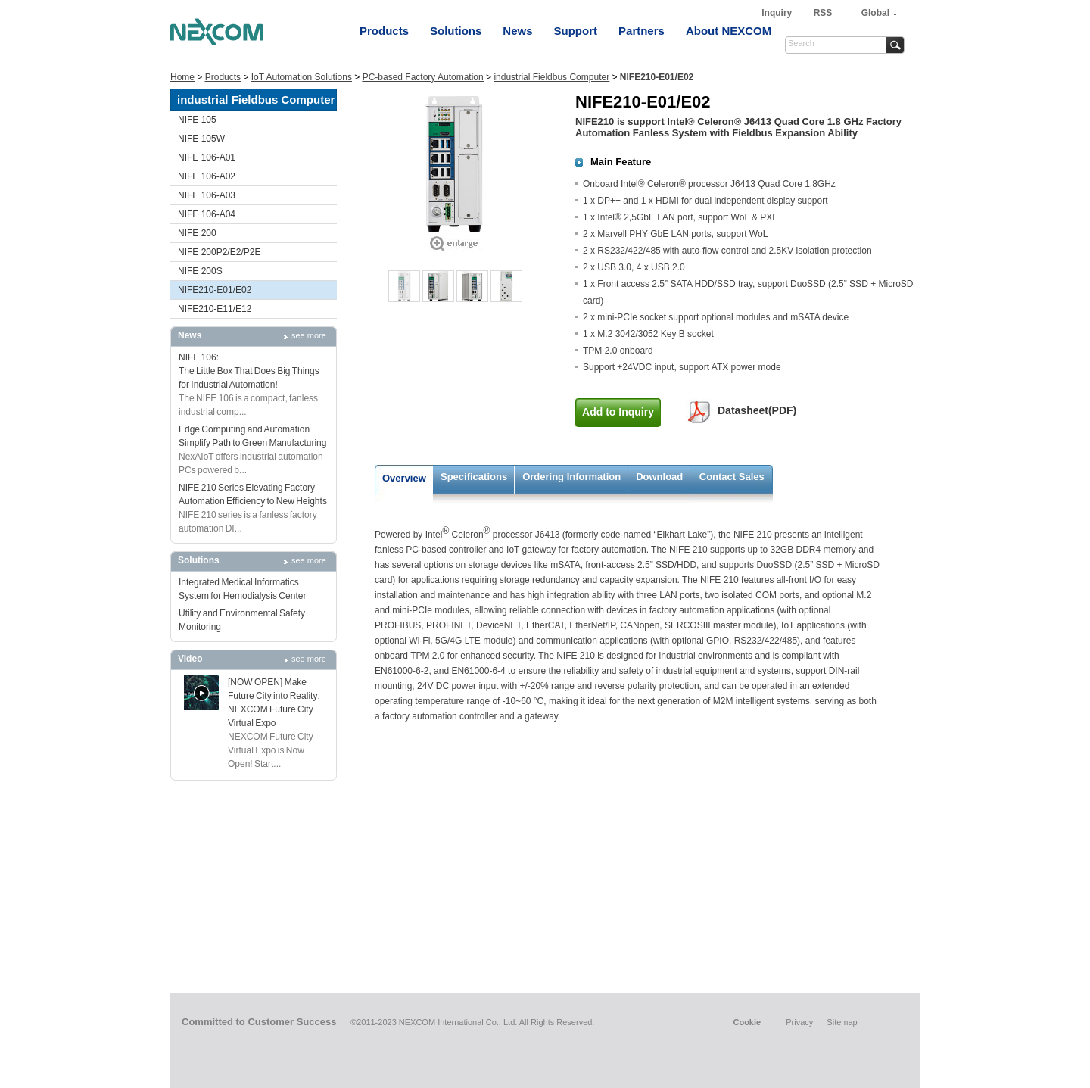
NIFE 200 (197, 233)
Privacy (799, 1022)
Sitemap (842, 1022)
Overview (404, 478)
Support (576, 30)
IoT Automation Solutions (301, 77)
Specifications (474, 476)
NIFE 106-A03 (206, 195)
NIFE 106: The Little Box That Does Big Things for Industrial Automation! (249, 371)
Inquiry (777, 13)
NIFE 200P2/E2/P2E (219, 252)
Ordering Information (571, 476)
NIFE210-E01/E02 (214, 290)
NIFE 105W (201, 138)
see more (308, 335)
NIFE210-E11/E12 (214, 309)
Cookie (747, 1022)
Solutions (455, 30)
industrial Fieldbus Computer (551, 77)
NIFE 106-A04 (206, 214)
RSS (823, 13)
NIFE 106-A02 (206, 176)
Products (384, 30)
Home (182, 77)
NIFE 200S (200, 271)
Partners (641, 30)
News (517, 30)
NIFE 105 (197, 119)
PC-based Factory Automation (423, 77)
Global (875, 13)
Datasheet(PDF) (757, 410)
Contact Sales (732, 476)
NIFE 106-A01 (206, 157)
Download (659, 476)
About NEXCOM (728, 30)
